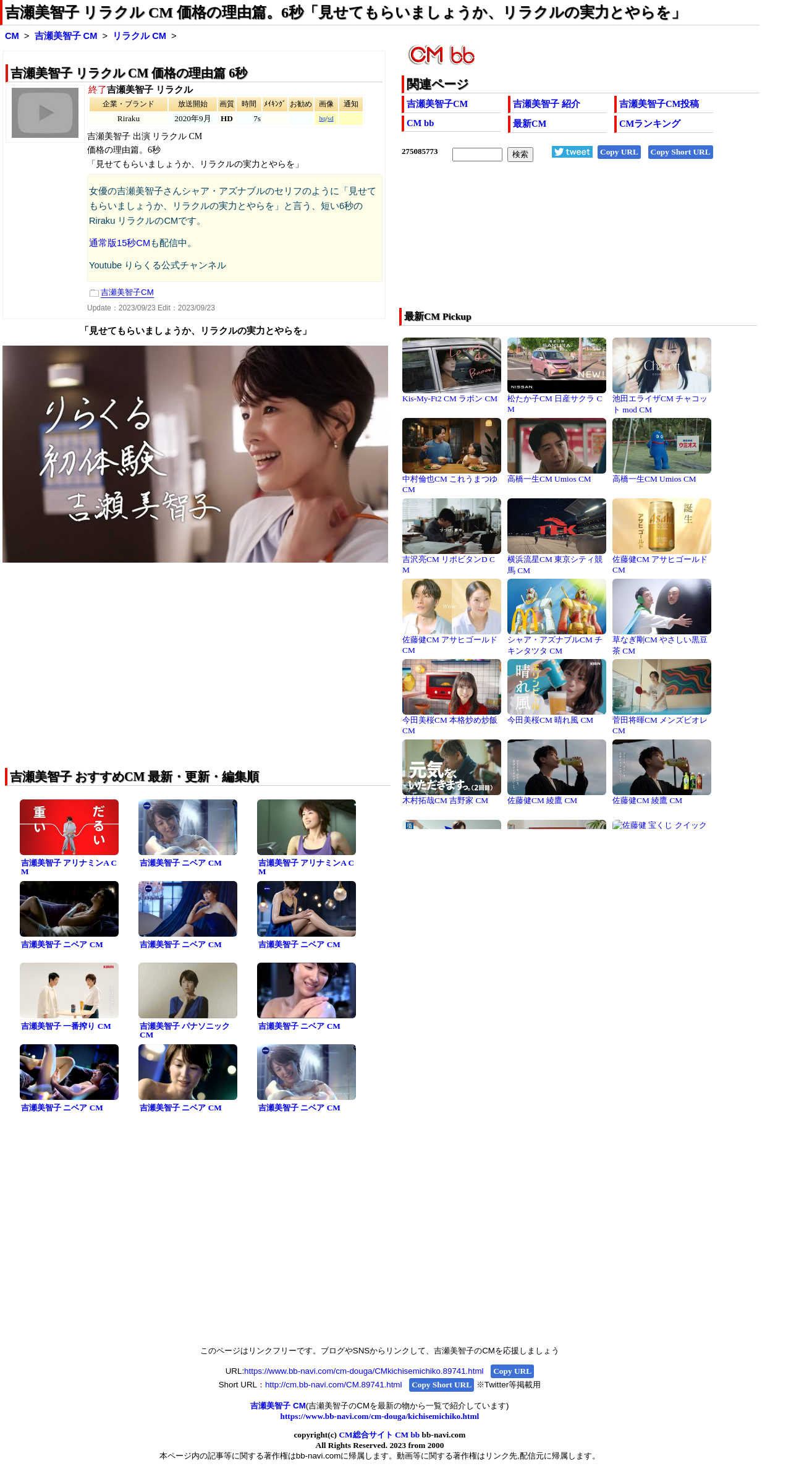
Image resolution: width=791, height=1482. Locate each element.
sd (330, 118)
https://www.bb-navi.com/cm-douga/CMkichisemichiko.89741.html (363, 1371)
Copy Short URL (681, 151)
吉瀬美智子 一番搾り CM (66, 1026)
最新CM (529, 124)
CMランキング (649, 124)
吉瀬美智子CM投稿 (659, 104)
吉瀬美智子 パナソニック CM (185, 1030)
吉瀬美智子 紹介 (546, 104)
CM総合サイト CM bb (379, 1434)
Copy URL (619, 151)
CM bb (420, 123)
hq (322, 118)
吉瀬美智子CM (437, 104)
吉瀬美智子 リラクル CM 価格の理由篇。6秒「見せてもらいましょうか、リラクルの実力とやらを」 (345, 12)
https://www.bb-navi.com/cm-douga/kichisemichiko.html (380, 1416)
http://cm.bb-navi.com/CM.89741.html (333, 1384)
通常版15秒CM (119, 243)
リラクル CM (139, 36)
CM (12, 36)
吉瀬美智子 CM (66, 36)
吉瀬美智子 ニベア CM (181, 862)
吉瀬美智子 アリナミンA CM (69, 867)
